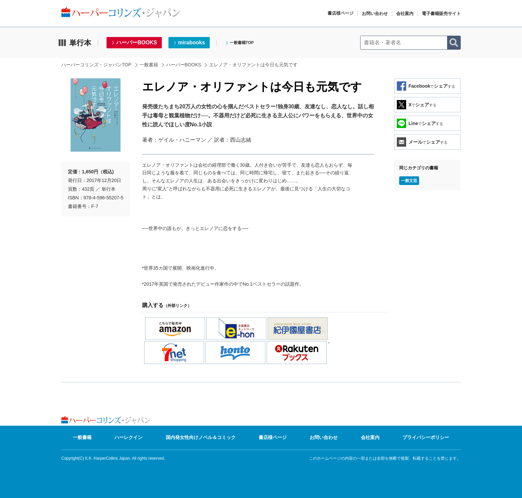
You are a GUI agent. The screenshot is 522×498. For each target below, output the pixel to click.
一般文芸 (409, 180)
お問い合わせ (375, 13)
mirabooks (191, 42)
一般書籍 (148, 64)
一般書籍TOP (242, 42)
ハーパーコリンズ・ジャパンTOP (96, 64)
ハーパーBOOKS (136, 42)
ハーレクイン (128, 437)
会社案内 (404, 13)
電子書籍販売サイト (441, 13)
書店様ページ (341, 13)
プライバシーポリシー (425, 437)
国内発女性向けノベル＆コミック (201, 437)
